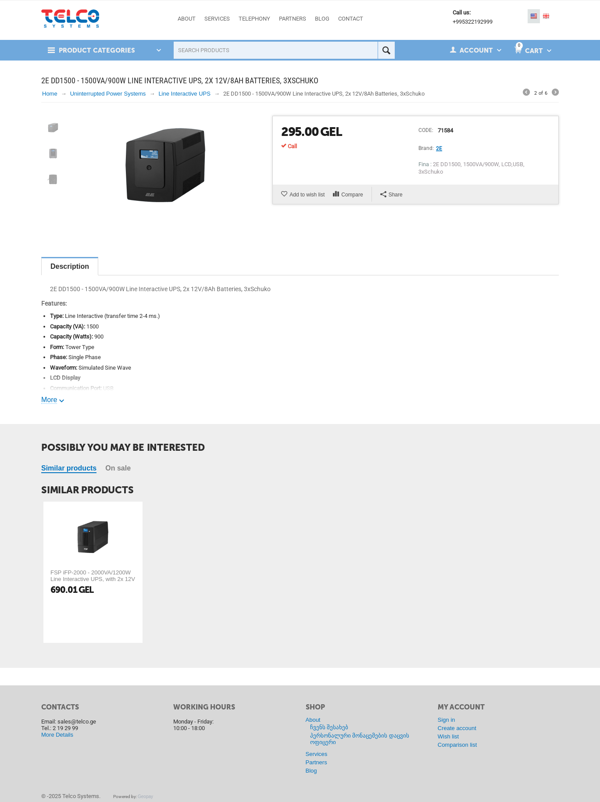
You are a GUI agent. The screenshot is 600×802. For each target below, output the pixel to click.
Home (49, 93)
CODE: (425, 130)
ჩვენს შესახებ (329, 727)
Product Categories (97, 50)
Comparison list (457, 744)
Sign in (446, 719)
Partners (316, 762)
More (49, 399)
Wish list (448, 736)
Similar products (68, 468)
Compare (352, 195)
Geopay (145, 796)
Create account (457, 728)
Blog (311, 770)
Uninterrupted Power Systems (108, 93)
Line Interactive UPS (184, 93)
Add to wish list (307, 195)
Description (69, 266)
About (313, 719)
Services (317, 754)
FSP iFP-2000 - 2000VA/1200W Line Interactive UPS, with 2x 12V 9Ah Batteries (92, 579)
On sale (118, 468)
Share (391, 194)
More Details (57, 734)
